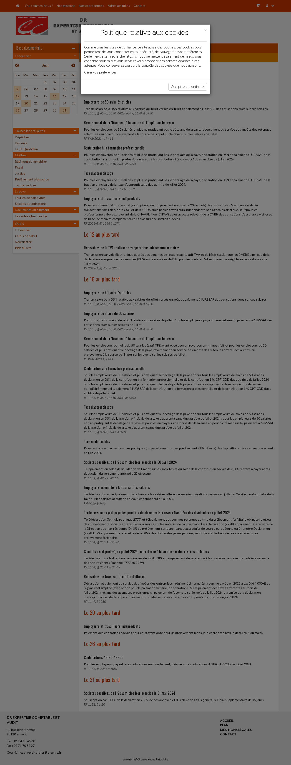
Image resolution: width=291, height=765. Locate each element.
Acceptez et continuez (187, 86)
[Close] (205, 30)
